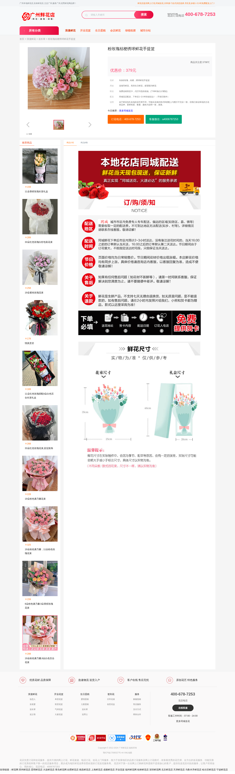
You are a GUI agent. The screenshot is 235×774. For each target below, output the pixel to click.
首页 (22, 39)
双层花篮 (59, 704)
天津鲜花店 (179, 769)
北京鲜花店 (167, 769)
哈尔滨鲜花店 (209, 769)
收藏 (29, 134)
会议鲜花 (115, 30)
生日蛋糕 (100, 30)
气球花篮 (59, 709)
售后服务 (137, 704)
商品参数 (84, 143)
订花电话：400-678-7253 (126, 119)
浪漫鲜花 (70, 30)
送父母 (33, 714)
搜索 (144, 14)
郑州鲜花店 (24, 769)
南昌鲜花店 (85, 769)
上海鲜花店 (97, 769)
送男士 (85, 714)
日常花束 (111, 699)
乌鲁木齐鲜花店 (193, 769)
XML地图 (128, 753)
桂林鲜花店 (143, 769)
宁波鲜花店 (222, 769)
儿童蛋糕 (85, 704)
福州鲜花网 (131, 769)
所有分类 (35, 30)
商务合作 (137, 714)
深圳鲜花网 (155, 769)
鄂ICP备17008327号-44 (113, 753)
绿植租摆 (130, 30)
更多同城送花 (183, 721)
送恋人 (33, 699)
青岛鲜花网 (61, 769)
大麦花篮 (59, 714)
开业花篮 (85, 30)
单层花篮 (59, 699)
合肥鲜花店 (72, 769)
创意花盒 (111, 704)
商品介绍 (70, 143)
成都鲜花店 (109, 769)
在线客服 (183, 708)
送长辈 (42, 39)
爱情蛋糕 (85, 699)
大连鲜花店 (49, 769)
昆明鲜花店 (36, 769)
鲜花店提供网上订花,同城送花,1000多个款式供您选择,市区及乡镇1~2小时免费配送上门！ (176, 3)
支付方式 (137, 709)
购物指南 (137, 699)
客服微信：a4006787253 (163, 119)
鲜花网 (14, 769)
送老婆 (33, 704)
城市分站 (145, 30)
